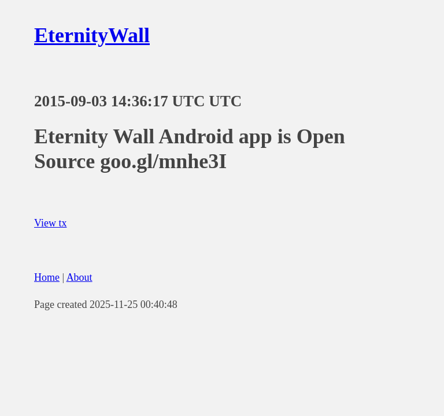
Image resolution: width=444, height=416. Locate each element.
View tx (50, 223)
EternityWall (92, 35)
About (79, 277)
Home (47, 277)
